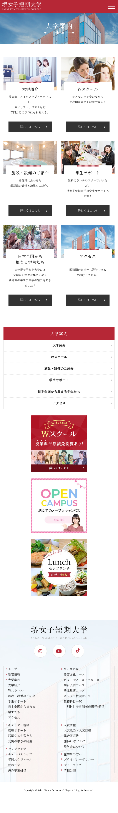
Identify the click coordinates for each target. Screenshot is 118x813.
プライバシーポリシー (79, 761)
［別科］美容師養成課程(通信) (85, 707)
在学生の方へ (73, 755)
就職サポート (17, 731)
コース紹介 (71, 669)
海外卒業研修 (17, 772)
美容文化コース (74, 674)
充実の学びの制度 (20, 742)
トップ (12, 669)
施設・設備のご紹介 (21, 696)
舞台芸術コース (74, 685)
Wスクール (15, 691)
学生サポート (17, 702)
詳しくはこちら (33, 127)
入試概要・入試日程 (77, 731)
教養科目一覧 (73, 702)
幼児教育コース (74, 691)
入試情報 (70, 726)
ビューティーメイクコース (82, 680)
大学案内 (14, 680)
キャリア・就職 (18, 726)
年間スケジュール (20, 761)
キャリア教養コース (77, 696)
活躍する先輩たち (20, 737)
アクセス (14, 718)
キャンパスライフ (20, 755)
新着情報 (14, 674)
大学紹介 (14, 685)
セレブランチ (17, 750)
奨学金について (74, 748)
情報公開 (70, 772)
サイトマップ (72, 766)
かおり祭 (14, 766)
